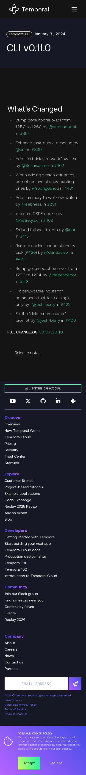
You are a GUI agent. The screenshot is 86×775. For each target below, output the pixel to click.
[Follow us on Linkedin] (58, 401)
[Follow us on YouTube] (13, 401)
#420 (31, 252)
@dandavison (57, 252)
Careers (11, 649)
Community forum (19, 607)
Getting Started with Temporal (30, 537)
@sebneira (32, 204)
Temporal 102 (16, 570)
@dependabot (62, 127)
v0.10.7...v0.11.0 (51, 332)
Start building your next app (28, 544)
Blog (8, 520)
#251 (51, 204)
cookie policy (63, 749)
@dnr (21, 150)
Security (11, 450)
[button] (74, 9)
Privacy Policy (13, 700)
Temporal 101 (15, 563)
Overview (12, 424)
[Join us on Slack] (73, 401)
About (10, 643)
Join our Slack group (21, 594)
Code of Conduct (16, 714)
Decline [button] (56, 763)
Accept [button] (29, 763)
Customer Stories (19, 481)
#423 (66, 305)
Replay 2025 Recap (21, 507)
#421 (20, 259)
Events (10, 613)
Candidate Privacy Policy (20, 705)
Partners (12, 669)
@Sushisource (35, 166)
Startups (12, 463)
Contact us (14, 662)
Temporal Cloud (18, 437)
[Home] (29, 9)
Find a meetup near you (24, 600)
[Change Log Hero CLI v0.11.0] (43, 49)
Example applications (22, 494)
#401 (68, 188)
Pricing (10, 444)
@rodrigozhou (45, 188)
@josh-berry (43, 305)
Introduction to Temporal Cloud (31, 576)
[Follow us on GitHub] (43, 401)
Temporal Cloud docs (23, 550)
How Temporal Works (22, 431)
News (9, 656)
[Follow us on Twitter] (28, 401)
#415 (24, 236)
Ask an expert (16, 513)
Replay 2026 (15, 620)
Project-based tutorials (24, 487)
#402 (59, 166)
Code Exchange (18, 500)
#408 (48, 220)
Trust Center (15, 457)
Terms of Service (15, 709)
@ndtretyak (27, 220)
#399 (37, 150)
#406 (71, 320)
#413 (24, 282)
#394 (25, 134)
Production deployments (25, 557)
